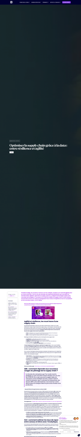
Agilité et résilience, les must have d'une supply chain (12, 304)
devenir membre (66, 2)
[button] (25, 2)
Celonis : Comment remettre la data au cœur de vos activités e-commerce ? (12, 318)
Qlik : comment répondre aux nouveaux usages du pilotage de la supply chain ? (12, 308)
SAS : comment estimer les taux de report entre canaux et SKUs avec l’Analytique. (12, 313)
